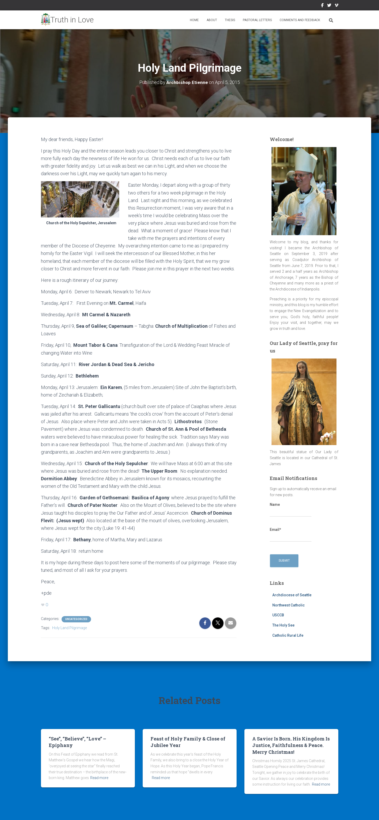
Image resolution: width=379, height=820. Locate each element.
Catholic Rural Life (287, 635)
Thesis (230, 20)
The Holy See (283, 625)
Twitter (329, 6)
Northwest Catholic (288, 605)
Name (290, 509)
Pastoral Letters (257, 20)
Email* (290, 534)
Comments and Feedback (300, 20)
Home (194, 20)
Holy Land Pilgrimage (69, 628)
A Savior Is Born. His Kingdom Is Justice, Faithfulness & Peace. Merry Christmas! (291, 745)
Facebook (322, 6)
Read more (99, 778)
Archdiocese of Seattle (291, 595)
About (212, 20)
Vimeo (336, 6)
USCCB (278, 615)
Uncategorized (76, 619)
